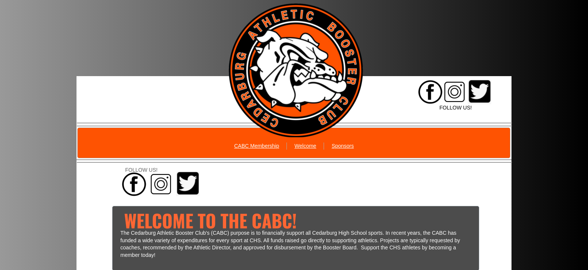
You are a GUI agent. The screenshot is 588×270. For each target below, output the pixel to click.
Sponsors (343, 146)
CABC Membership (256, 146)
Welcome (305, 146)
